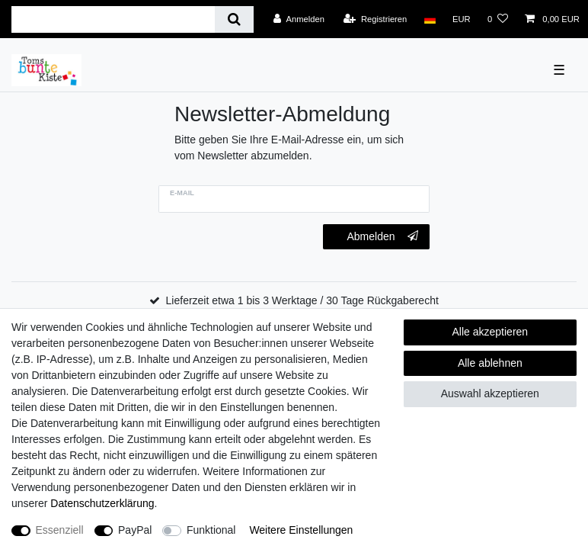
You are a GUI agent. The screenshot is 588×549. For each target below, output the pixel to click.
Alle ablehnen (490, 363)
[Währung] (461, 19)
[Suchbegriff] (113, 19)
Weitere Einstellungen (301, 530)
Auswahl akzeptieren (490, 393)
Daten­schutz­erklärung (102, 503)
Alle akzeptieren (490, 332)
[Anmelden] (299, 19)
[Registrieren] (375, 19)
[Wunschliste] (497, 19)
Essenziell (60, 530)
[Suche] (234, 19)
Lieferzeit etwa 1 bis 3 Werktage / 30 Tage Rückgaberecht (302, 300)
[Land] (429, 19)
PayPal (135, 530)
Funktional (211, 530)
